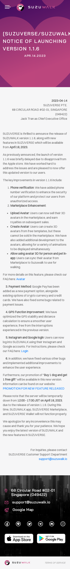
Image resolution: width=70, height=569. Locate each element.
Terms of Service (55, 562)
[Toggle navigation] (8, 7)
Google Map (19, 509)
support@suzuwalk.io (27, 502)
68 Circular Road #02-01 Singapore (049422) (30, 492)
